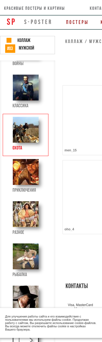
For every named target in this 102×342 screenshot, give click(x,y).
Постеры (77, 22)
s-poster (38, 22)
